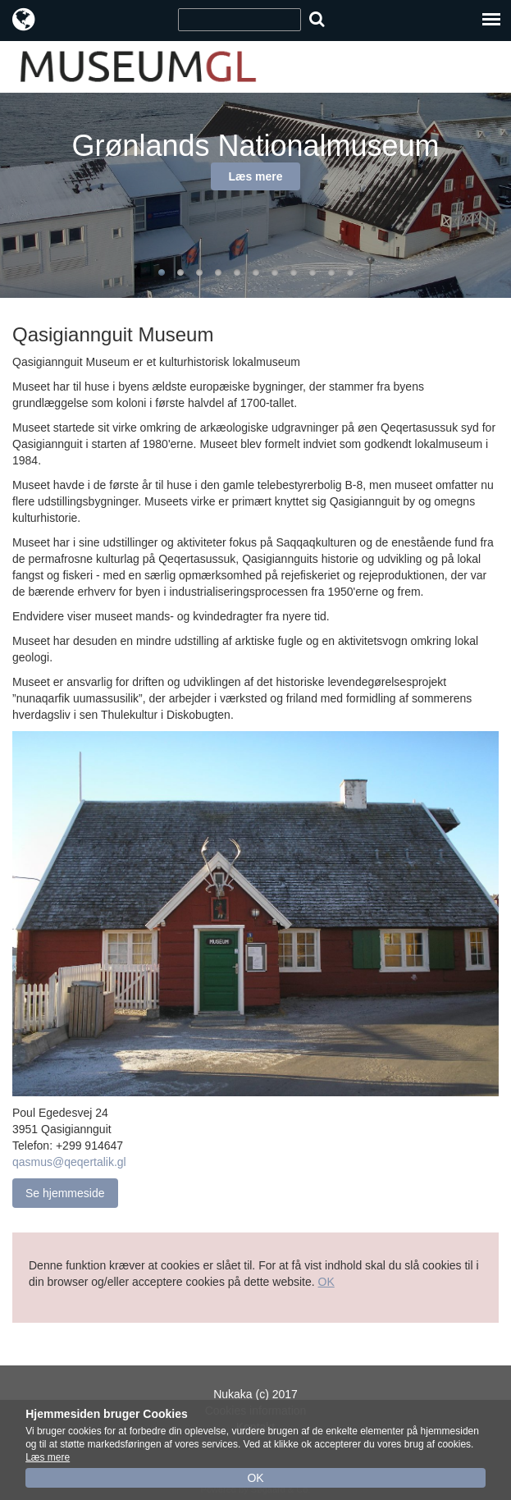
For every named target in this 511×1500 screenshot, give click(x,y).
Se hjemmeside (65, 1193)
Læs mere (255, 176)
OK (326, 1281)
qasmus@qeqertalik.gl (69, 1161)
